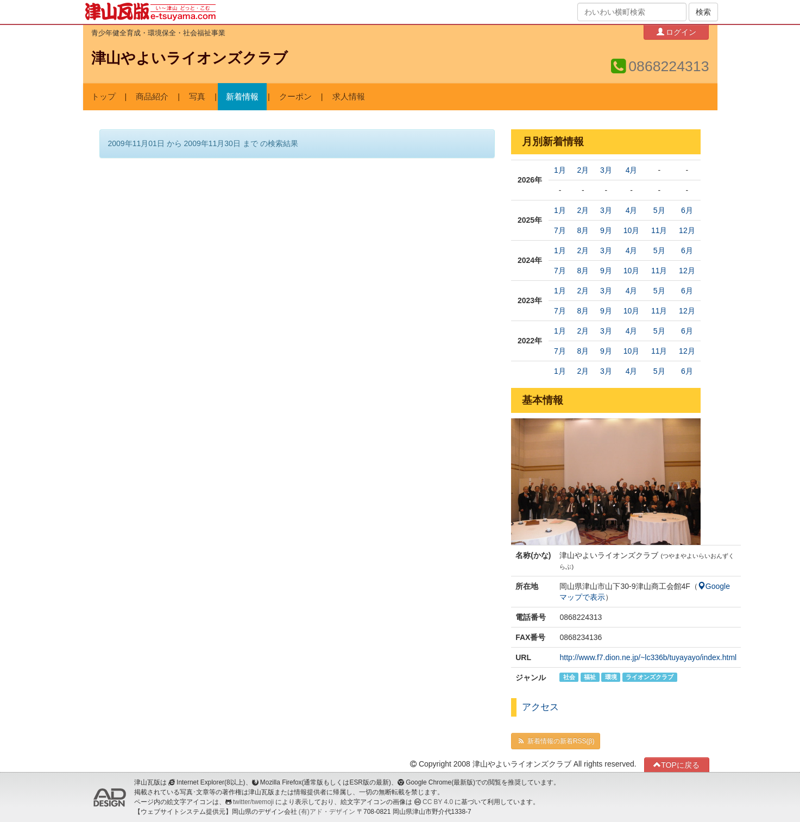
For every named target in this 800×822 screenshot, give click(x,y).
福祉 (590, 677)
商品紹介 (152, 96)
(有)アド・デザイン (327, 811)
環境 (611, 677)
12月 (687, 230)
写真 (197, 96)
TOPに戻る (676, 764)
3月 (606, 170)
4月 (632, 170)
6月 (687, 210)
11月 (659, 230)
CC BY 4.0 (438, 802)
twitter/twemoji (253, 802)
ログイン (677, 31)
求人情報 (348, 96)
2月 (583, 170)
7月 (560, 230)
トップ (103, 96)
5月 (659, 210)
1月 (560, 170)
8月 (583, 230)
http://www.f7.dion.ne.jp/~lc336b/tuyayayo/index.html (647, 657)
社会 (569, 677)
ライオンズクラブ (649, 677)
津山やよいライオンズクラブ (189, 58)
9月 (606, 230)
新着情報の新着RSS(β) (555, 741)
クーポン (295, 96)
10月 (631, 230)
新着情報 (242, 96)
